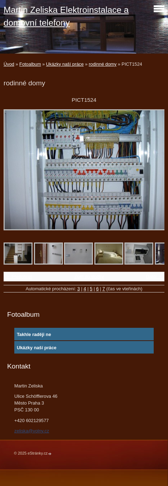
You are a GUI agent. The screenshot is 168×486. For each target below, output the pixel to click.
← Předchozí (19, 276)
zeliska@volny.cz (31, 431)
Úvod (9, 64)
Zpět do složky (89, 276)
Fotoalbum (30, 64)
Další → (154, 276)
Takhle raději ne (34, 334)
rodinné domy (103, 64)
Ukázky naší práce (65, 64)
